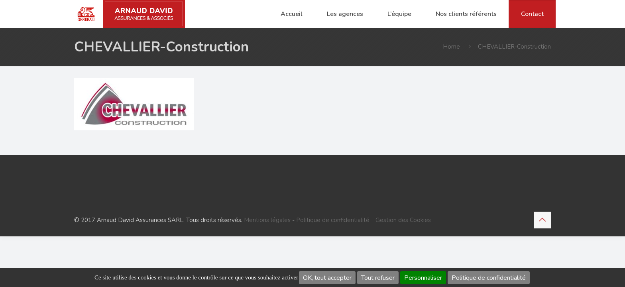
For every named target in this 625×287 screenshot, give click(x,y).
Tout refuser (378, 277)
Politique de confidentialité (489, 277)
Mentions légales (267, 220)
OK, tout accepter (327, 277)
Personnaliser (423, 277)
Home (451, 47)
